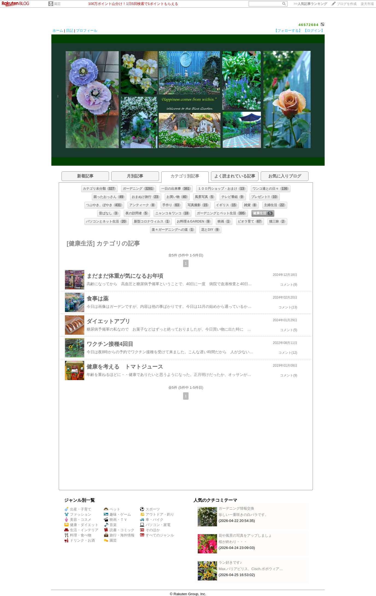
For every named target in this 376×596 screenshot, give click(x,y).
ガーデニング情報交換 (236, 508)
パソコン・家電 (155, 525)
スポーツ (150, 509)
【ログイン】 (314, 30)
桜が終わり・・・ (233, 542)
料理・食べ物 (77, 535)
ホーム (57, 30)
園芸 (57, 4)
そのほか (150, 530)
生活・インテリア (81, 530)
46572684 (308, 25)
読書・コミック (119, 530)
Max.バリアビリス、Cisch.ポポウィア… (251, 569)
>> (310, 4)
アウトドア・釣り (157, 514)
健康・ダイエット (81, 525)
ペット (112, 509)
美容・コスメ (77, 520)
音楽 (110, 525)
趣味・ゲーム (117, 514)
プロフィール (86, 30)
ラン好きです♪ (230, 562)
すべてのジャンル (157, 535)
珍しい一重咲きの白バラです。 (243, 515)
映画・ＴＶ (115, 520)
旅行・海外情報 (119, 535)
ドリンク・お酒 (79, 540)
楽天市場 (367, 4)
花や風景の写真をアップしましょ (245, 535)
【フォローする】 (288, 30)
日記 (69, 30)
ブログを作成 (347, 4)
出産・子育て (77, 509)
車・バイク (151, 520)
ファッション (77, 514)
